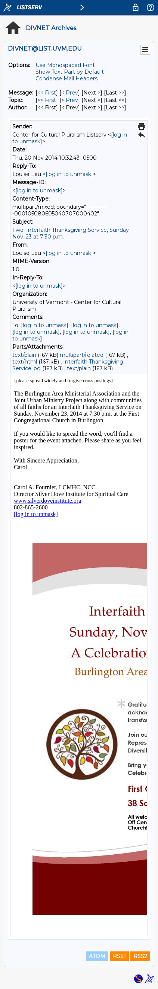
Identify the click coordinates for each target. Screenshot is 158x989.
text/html (24, 361)
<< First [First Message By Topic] (46, 100)
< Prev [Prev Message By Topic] (69, 100)
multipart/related (81, 355)
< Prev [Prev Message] (69, 92)
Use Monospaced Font (65, 65)
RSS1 (119, 956)
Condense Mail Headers (66, 78)
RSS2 (140, 956)
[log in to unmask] (69, 174)
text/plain (24, 355)
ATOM (97, 956)
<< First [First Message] (46, 92)
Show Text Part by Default (69, 71)
